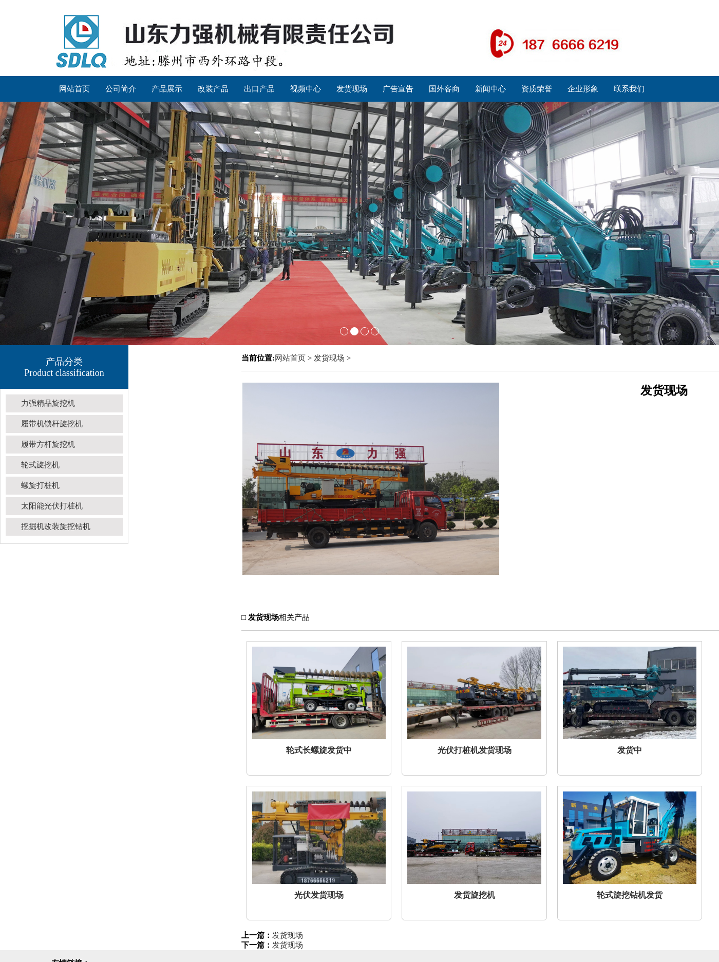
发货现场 (329, 358)
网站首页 (290, 358)
